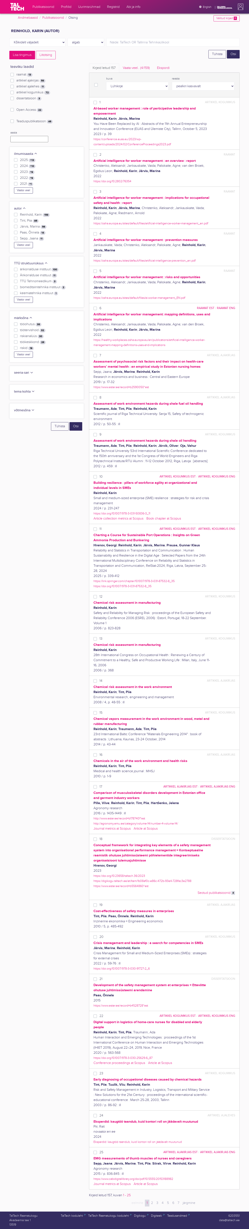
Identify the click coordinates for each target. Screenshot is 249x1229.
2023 (27, 172)
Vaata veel (23, 190)
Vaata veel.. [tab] (136, 68)
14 (100, 681)
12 (100, 597)
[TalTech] (17, 7)
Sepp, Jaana (32, 238)
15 (100, 713)
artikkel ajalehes (30, 86)
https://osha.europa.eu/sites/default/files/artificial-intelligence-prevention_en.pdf (144, 260)
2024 (27, 166)
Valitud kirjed (226, 18)
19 (100, 905)
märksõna (23, 318)
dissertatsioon (28, 98)
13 (100, 639)
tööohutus (30, 324)
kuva (109, 78)
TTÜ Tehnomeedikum (38, 281)
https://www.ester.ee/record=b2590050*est (121, 387)
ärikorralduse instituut (39, 269)
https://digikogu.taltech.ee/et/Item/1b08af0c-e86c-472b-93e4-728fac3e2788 (142, 881)
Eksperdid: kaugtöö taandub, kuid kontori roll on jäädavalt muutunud (137, 1142)
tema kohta (24, 392)
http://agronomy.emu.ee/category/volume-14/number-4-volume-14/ (135, 823)
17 (100, 787)
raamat (24, 75)
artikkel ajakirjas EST (180, 786)
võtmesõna (24, 410)
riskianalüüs (32, 336)
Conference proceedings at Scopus (119, 1063)
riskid (27, 348)
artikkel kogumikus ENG (216, 476)
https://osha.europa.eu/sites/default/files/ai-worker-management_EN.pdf (139, 298)
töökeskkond (33, 342)
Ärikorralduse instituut (38, 275)
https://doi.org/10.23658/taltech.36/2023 (119, 876)
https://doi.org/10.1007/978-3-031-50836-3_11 (121, 513)
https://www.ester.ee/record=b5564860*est (121, 886)
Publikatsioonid (53, 18)
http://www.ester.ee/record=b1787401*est (119, 818)
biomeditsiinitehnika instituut (43, 287)
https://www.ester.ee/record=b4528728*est (120, 1005)
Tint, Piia (29, 221)
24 (101, 1116)
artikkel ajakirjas (30, 80)
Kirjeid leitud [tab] (104, 68)
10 (101, 477)
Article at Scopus (146, 829)
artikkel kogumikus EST (178, 476)
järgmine (189, 1203)
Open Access (29, 110)
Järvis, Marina (33, 227)
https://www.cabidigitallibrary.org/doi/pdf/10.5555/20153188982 (133, 1179)
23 (101, 1073)
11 (100, 529)
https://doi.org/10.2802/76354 (112, 181)
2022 (27, 178)
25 (101, 1152)
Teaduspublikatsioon (34, 121)
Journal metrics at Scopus (112, 829)
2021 (26, 184)
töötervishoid (32, 330)
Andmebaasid (28, 18)
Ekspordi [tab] (163, 68)
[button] (239, 7)
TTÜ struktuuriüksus (31, 263)
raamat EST (205, 308)
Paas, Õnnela (32, 233)
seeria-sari (23, 373)
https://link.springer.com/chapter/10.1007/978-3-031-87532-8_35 (134, 581)
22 (101, 1016)
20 (101, 937)
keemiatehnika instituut (39, 293)
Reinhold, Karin (35, 215)
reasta (176, 78)
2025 (27, 160)
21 (100, 979)
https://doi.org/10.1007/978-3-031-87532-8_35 (122, 586)
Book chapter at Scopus (163, 519)
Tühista (217, 54)
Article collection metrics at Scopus (118, 519)
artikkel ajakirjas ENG (217, 786)
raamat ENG (226, 308)
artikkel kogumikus (33, 92)
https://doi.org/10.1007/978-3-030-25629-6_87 (123, 1058)
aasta (13, 132)
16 (100, 755)
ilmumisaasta (25, 154)
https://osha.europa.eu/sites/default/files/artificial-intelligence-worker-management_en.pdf (150, 223)
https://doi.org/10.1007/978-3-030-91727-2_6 (121, 968)
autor (20, 208)
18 (100, 839)
